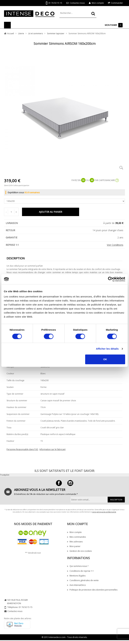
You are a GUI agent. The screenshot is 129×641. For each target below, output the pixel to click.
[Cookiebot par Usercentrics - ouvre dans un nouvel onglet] (110, 279)
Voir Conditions (115, 244)
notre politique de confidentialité (104, 512)
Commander (117, 3)
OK (105, 359)
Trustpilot (4, 474)
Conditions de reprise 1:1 (80, 571)
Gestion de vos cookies (79, 551)
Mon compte (98, 3)
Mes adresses (75, 541)
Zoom (121, 167)
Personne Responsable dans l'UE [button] (22, 449)
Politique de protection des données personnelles (92, 589)
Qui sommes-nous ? (77, 566)
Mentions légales (76, 575)
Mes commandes (76, 536)
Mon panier (73, 546)
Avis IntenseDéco (76, 585)
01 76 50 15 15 (54, 3)
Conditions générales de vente (83, 580)
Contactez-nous (77, 3)
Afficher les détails (107, 348)
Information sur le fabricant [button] (52, 449)
